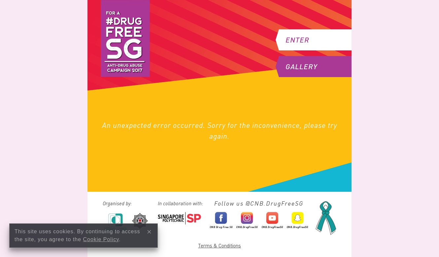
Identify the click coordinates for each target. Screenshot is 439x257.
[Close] (149, 231)
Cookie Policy (101, 239)
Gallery (298, 66)
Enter (294, 39)
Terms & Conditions (219, 245)
